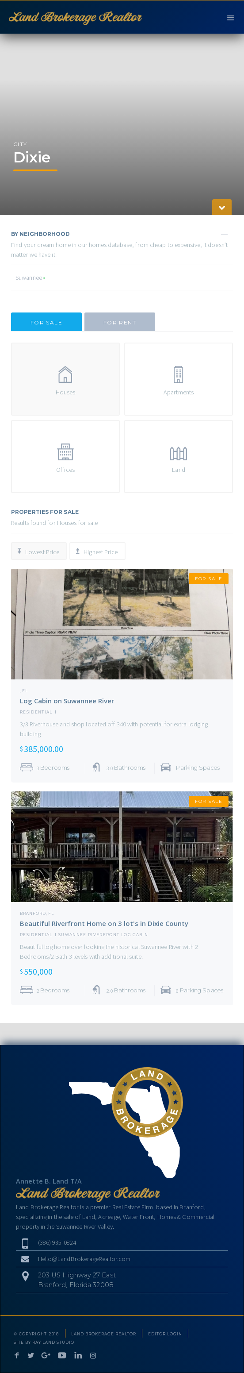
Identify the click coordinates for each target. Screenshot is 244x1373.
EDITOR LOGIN (165, 1334)
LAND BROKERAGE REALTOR (103, 1334)
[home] (73, 17)
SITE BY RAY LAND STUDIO (44, 1342)
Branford (33, 913)
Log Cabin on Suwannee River (67, 700)
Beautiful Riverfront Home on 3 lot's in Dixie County (104, 923)
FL (25, 691)
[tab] (46, 321)
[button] (230, 17)
